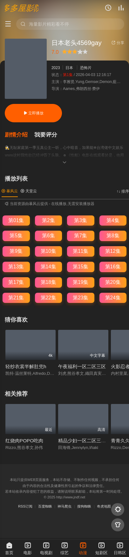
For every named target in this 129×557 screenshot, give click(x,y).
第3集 (80, 220)
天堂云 (29, 191)
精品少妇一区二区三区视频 (86, 440)
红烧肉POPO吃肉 (24, 440)
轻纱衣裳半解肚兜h (25, 366)
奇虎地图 (104, 506)
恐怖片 (86, 68)
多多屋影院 (21, 7)
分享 (118, 43)
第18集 (48, 282)
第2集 (48, 220)
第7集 (80, 235)
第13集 (16, 266)
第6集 (48, 235)
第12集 (113, 251)
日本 (69, 68)
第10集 (48, 251)
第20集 (113, 282)
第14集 (48, 266)
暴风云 (10, 191)
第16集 (113, 266)
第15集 (80, 266)
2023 (55, 68)
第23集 (80, 297)
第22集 (48, 297)
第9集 (16, 251)
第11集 (80, 251)
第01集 (16, 220)
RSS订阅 (25, 506)
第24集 (113, 297)
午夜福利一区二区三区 (82, 366)
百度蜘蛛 (45, 506)
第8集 (112, 235)
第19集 (80, 282)
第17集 (16, 282)
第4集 (112, 220)
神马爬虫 (64, 506)
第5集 (16, 235)
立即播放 (34, 113)
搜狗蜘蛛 (84, 506)
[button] (19, 135)
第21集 (16, 297)
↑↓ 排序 (123, 191)
